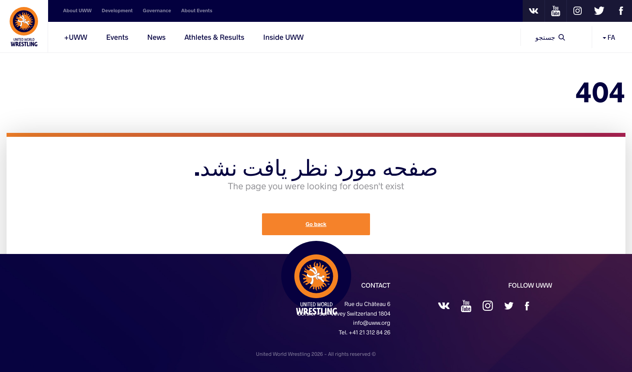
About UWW (77, 10)
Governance (157, 10)
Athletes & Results (214, 37)
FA (609, 37)
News (156, 37)
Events (117, 37)
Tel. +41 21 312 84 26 (364, 332)
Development (117, 10)
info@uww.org (371, 323)
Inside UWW (283, 37)
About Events (196, 10)
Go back (316, 224)
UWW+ (75, 37)
